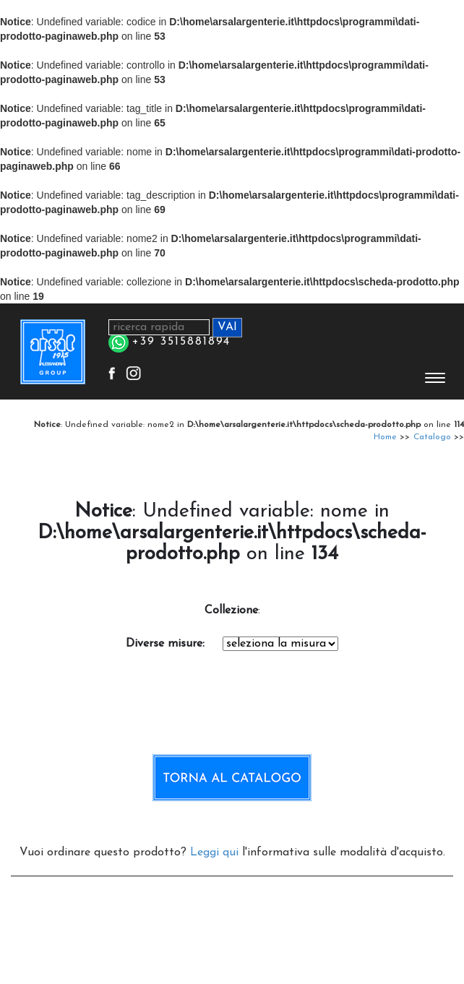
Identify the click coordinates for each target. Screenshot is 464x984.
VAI (227, 327)
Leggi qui (214, 852)
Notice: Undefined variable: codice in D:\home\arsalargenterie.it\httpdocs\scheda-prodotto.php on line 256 (280, 643)
